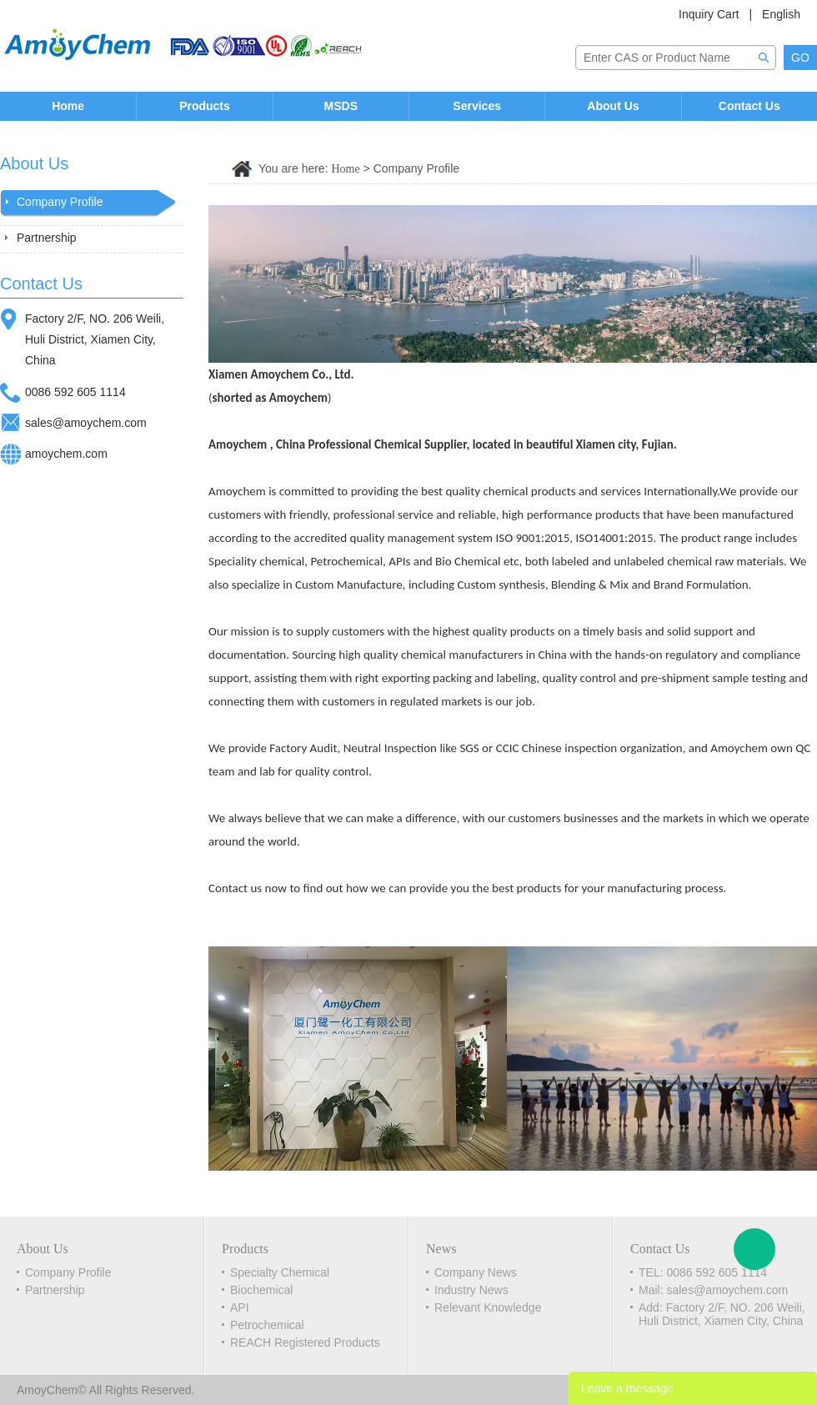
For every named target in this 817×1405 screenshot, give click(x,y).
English (781, 14)
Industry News (471, 1290)
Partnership (47, 237)
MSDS (341, 106)
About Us (613, 106)
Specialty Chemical (279, 1272)
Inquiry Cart (709, 14)
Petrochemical (267, 1325)
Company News (475, 1272)
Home (68, 106)
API (239, 1307)
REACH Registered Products (305, 1342)
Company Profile (60, 201)
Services (477, 106)
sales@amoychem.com (86, 422)
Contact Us (749, 106)
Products (204, 106)
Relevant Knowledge (487, 1307)
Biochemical (261, 1290)
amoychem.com (66, 453)
